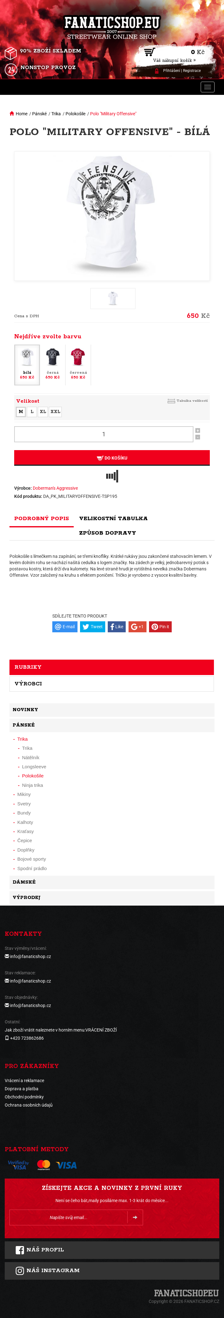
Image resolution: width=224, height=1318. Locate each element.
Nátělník (30, 757)
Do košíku (112, 458)
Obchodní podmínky (24, 1096)
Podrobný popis (41, 518)
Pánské (39, 113)
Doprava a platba (21, 1088)
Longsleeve (34, 766)
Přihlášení (171, 70)
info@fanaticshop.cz (30, 956)
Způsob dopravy (107, 533)
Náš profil (39, 1250)
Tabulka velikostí (192, 400)
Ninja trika (32, 785)
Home (21, 113)
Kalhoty (25, 822)
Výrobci (28, 683)
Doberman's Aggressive (55, 488)
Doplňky (25, 849)
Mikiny (24, 794)
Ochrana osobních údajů (29, 1105)
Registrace (192, 70)
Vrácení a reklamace (24, 1080)
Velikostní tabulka (113, 518)
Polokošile (75, 113)
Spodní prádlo (32, 868)
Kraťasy (25, 831)
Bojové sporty (31, 859)
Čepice (24, 840)
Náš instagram (47, 1271)
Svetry (24, 803)
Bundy (24, 812)
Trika (56, 113)
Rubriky (28, 667)
